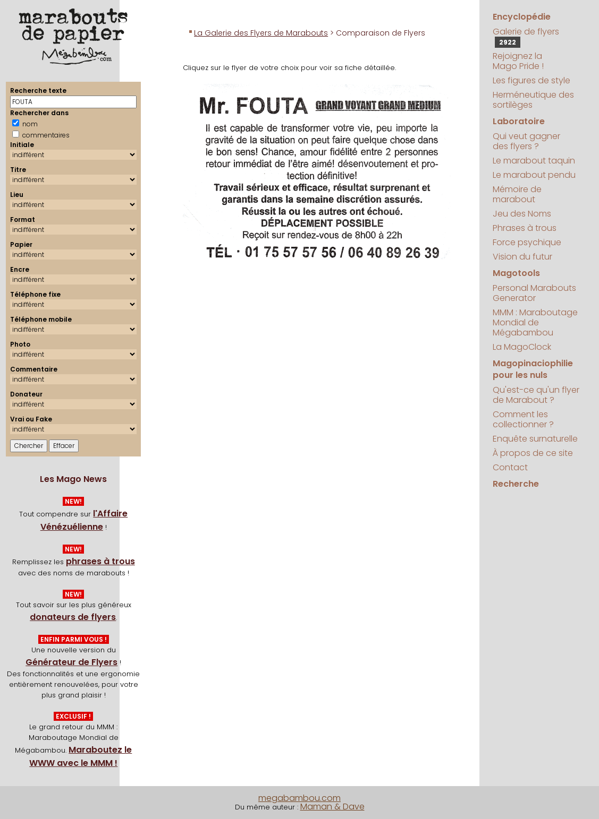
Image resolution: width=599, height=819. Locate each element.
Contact (510, 467)
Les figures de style (531, 80)
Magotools (516, 273)
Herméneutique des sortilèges (533, 100)
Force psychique (527, 242)
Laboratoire (519, 121)
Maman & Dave (332, 806)
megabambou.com (299, 798)
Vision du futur (522, 257)
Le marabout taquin (534, 160)
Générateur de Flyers (71, 662)
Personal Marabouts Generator (534, 293)
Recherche (516, 484)
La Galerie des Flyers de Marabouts (261, 33)
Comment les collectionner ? (523, 419)
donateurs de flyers (73, 617)
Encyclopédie (522, 17)
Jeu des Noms (522, 214)
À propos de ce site (533, 453)
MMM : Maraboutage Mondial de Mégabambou (535, 322)
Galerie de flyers (526, 36)
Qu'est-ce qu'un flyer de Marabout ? (536, 395)
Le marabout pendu (534, 175)
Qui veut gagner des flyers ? (526, 141)
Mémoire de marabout (517, 194)
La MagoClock (522, 347)
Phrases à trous (524, 228)
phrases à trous (100, 561)
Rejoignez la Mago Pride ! (518, 61)
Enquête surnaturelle (535, 439)
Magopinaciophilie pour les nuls (533, 369)
